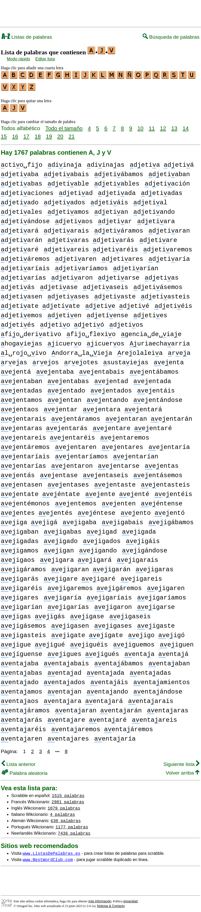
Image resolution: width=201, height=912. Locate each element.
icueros (105, 341)
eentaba (55, 369)
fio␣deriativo (31, 332)
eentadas (21, 388)
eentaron (72, 463)
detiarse (118, 275)
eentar (61, 407)
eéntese (96, 510)
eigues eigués (83, 652)
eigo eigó (156, 633)
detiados (64, 200)
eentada (152, 379)
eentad (111, 379)
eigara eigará (76, 557)
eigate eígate (87, 633)
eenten (119, 501)
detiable (68, 181)
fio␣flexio (91, 332)
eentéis (173, 492)
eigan (59, 548)
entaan (64, 689)
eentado (66, 388)
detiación (167, 181)
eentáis (156, 388)
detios (126, 322)
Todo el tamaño (63, 126)
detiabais (66, 172)
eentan (64, 398)
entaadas (150, 670)
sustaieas (125, 360)
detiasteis (165, 294)
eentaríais (25, 454)
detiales (21, 209)
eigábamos (171, 520)
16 (15, 134)
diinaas (106, 162)
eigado (61, 539)
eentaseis (105, 473)
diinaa (65, 162)
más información (99, 899)
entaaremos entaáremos (102, 727)
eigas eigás (33, 614)
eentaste (115, 482)
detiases (68, 294)
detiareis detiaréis (91, 247)
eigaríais (109, 595)
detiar (115, 219)
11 (152, 126)
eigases (113, 623)
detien (64, 313)
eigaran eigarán (90, 567)
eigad (102, 529)
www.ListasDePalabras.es (51, 851)
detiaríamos (81, 266)
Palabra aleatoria (24, 771)
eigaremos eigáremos (94, 586)
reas (14, 360)
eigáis (143, 539)
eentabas (68, 379)
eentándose (157, 398)
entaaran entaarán (98, 708)
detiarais (66, 228)
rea (179, 351)
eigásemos (23, 623)
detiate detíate (40, 303)
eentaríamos (81, 454)
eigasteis (23, 633)
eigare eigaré (79, 576)
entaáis (109, 680)
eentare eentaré (132, 426)
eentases (68, 482)
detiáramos (118, 228)
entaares (68, 736)
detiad (76, 191)
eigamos (19, 548)
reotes (81, 360)
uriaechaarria (160, 341)
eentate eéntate (40, 492)
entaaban (169, 661)
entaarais (151, 699)
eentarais (23, 416)
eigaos (18, 557)
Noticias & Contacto (111, 903)
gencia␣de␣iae (151, 332)
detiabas (21, 181)
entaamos (21, 689)
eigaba (80, 520)
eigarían (21, 605)
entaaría (115, 736)
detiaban (169, 172)
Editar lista (45, 59)
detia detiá (162, 162)
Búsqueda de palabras (171, 37)
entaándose (157, 689)
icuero (64, 341)
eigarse (156, 605)
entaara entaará (83, 699)
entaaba (19, 661)
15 (4, 134)
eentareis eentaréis (48, 435)
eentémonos (25, 501)
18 (38, 134)
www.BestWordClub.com (48, 857)
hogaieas (21, 341)
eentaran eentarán (148, 416)
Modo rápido (18, 59)
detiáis (109, 200)
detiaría (169, 256)
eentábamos (154, 369)
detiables (116, 181)
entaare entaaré (86, 717)
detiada (117, 191)
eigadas (19, 539)
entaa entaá (156, 652)
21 (72, 134)
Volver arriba (182, 770)
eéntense (161, 501)
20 (60, 134)
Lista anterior (18, 762)
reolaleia (140, 351)
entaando (107, 689)
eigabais (122, 520)
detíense (107, 313)
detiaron (72, 275)
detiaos (74, 219)
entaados (64, 680)
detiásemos (157, 285)
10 (140, 126)
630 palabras (66, 818)
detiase (59, 285)
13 (174, 126)
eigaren (166, 586)
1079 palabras (64, 806)
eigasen (70, 623)
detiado (19, 200)
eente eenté (117, 492)
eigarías (68, 605)
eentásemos (157, 473)
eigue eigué (33, 642)
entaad (64, 670)
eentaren (75, 445)
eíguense (21, 652)
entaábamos (118, 661)
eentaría (169, 445)
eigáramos (23, 567)
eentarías (23, 463)
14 (186, 126)
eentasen (21, 482)
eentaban (21, 379)
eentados (111, 388)
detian (111, 209)
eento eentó (153, 510)
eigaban (19, 529)
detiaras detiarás (90, 238)
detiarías (23, 275)
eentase (59, 473)
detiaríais (25, 266)
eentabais (101, 369)
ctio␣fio (21, 162)
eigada (139, 529)
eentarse (118, 463)
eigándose (144, 548)
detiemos (21, 313)
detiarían (135, 266)
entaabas (21, 670)
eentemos (75, 501)
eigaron (113, 605)
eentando (107, 398)
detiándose (25, 219)
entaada (105, 670)
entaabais (66, 661)
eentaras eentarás (44, 426)
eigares (19, 595)
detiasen (21, 294)
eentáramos (75, 416)
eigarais (137, 557)
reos (45, 360)
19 (49, 134)
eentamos (21, 398)
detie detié (117, 303)
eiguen (177, 642)
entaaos (19, 699)
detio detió (72, 322)
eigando (98, 548)
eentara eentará (122, 407)
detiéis (173, 303)
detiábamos (118, 172)
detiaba (19, 172)
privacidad (130, 899)
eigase (87, 614)
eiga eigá (29, 520)
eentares (122, 445)
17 (26, 134)
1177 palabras (71, 824)
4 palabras (62, 812)
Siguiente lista (181, 762)
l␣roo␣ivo (23, 351)
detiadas (161, 191)
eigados (102, 539)
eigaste (156, 623)
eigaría (62, 595)
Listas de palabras (27, 37)
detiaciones (27, 191)
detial (150, 200)
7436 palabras (74, 831)
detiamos (68, 209)
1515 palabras (68, 793)
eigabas (62, 529)
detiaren (75, 256)
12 (163, 126)
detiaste (115, 294)
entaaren (21, 736)
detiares (122, 256)
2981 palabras (68, 799)
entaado (19, 680)
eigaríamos (161, 595)
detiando (154, 209)
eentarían (135, 454)
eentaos (19, 407)
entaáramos (25, 708)
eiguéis (89, 642)
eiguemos (133, 642)
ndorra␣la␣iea (82, 351)
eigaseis (129, 614)
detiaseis (105, 285)
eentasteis (165, 482)
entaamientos (161, 680)
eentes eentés (36, 510)
